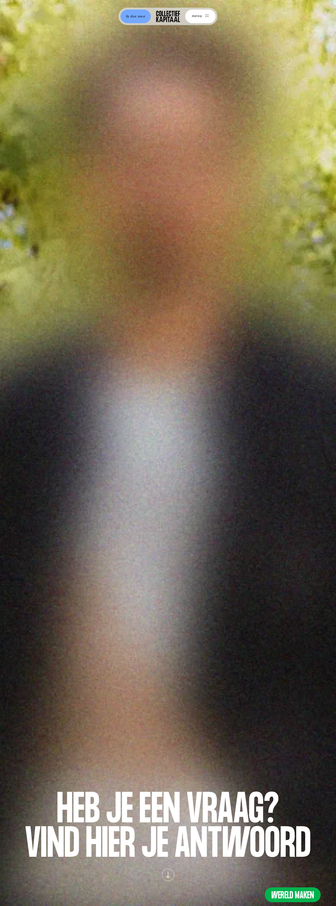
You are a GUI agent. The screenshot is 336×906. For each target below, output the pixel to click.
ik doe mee (135, 16)
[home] (168, 16)
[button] (200, 16)
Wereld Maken (292, 896)
